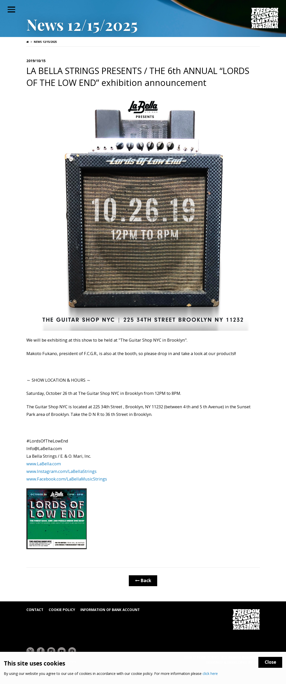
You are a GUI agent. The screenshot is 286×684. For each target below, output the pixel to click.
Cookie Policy (62, 609)
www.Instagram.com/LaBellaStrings (62, 471)
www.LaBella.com (44, 464)
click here (210, 673)
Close (270, 662)
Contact (34, 609)
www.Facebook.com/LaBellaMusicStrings (66, 479)
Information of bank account (110, 609)
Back (143, 580)
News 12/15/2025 (45, 42)
